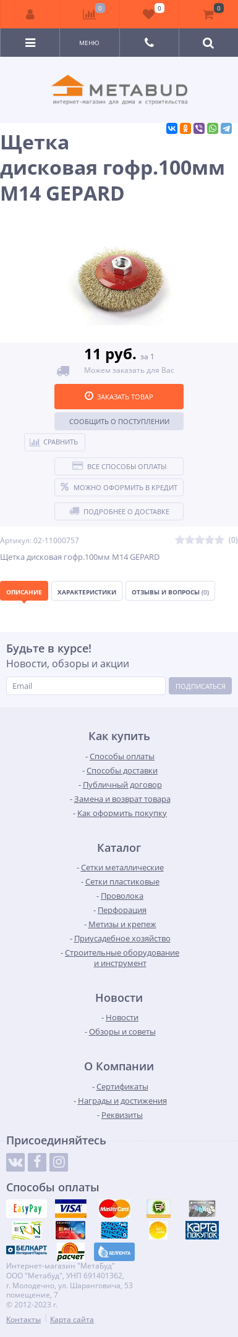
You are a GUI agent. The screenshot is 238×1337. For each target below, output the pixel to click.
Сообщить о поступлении (119, 421)
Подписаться (201, 686)
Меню (89, 42)
